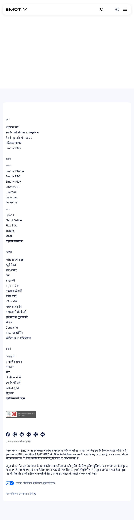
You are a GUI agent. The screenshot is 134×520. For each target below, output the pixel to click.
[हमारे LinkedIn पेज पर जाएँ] (22, 434)
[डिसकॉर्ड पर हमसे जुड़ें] (42, 434)
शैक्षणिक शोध (12, 127)
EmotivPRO (13, 176)
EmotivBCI (12, 187)
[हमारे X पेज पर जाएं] (36, 434)
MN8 (9, 236)
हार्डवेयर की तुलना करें (17, 317)
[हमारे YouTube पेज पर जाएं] (29, 434)
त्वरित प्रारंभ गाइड (15, 259)
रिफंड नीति (11, 296)
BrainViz (11, 192)
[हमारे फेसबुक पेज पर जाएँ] (8, 434)
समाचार (10, 367)
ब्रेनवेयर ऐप (11, 202)
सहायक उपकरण (14, 241)
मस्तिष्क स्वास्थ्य (13, 143)
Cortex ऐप (12, 327)
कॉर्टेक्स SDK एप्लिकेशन (18, 338)
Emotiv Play (13, 148)
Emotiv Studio (15, 171)
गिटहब (9, 322)
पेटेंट (8, 372)
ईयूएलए (10, 393)
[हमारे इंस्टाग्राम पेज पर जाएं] (15, 434)
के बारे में (10, 356)
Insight (10, 231)
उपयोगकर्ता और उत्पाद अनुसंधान (22, 132)
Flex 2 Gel (12, 225)
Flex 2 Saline (14, 220)
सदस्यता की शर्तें (14, 291)
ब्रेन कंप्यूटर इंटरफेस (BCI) (19, 138)
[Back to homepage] (16, 9)
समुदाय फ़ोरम (13, 286)
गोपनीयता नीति (13, 377)
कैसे (8, 275)
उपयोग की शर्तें (13, 382)
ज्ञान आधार (11, 270)
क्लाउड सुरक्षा (12, 388)
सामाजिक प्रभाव (14, 362)
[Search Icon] (101, 9)
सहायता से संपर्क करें (16, 312)
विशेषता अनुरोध (14, 307)
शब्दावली (10, 280)
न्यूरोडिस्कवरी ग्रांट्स (15, 398)
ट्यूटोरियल (11, 265)
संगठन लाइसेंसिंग (14, 333)
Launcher (12, 197)
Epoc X (10, 215)
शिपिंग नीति (11, 301)
